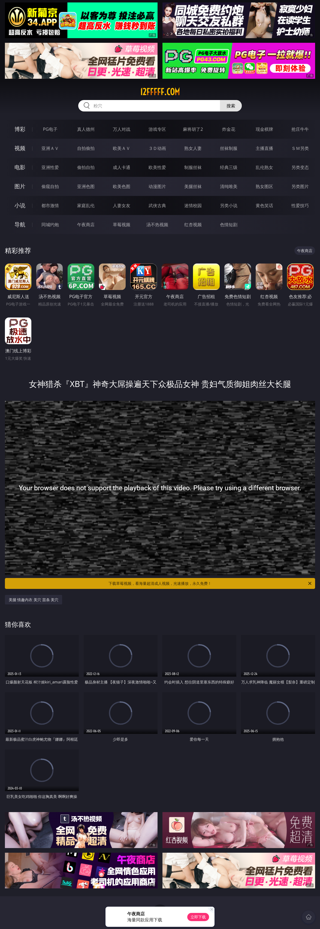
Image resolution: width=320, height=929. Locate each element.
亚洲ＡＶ (50, 148)
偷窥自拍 (50, 186)
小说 (19, 205)
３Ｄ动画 (157, 148)
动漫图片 (157, 186)
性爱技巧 (300, 205)
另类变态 (300, 167)
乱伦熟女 (264, 167)
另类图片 (300, 186)
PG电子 (50, 129)
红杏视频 (193, 225)
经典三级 (228, 167)
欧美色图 (121, 186)
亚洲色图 (86, 186)
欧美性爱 (157, 167)
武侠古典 (157, 205)
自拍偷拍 (86, 148)
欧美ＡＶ (121, 148)
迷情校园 (193, 205)
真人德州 (86, 129)
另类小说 (228, 205)
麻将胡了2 (193, 129)
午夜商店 (86, 225)
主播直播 (264, 148)
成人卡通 (121, 167)
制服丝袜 (193, 167)
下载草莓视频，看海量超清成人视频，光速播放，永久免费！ (210, 583)
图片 (19, 186)
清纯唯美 (228, 186)
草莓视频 (121, 225)
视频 (19, 148)
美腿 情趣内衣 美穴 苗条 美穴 (34, 599)
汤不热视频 (157, 225)
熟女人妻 (193, 148)
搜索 (231, 106)
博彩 (19, 129)
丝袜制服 (228, 148)
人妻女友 (121, 205)
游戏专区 (157, 129)
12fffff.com (160, 91)
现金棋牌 (264, 129)
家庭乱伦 (86, 205)
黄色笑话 (264, 205)
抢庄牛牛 (300, 129)
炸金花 (228, 129)
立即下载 (198, 916)
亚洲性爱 (50, 167)
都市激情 (50, 205)
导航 (19, 224)
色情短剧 (228, 225)
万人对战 (121, 129)
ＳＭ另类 (300, 148)
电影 (19, 167)
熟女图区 (264, 186)
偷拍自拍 (86, 167)
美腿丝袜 (193, 186)
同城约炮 (50, 225)
